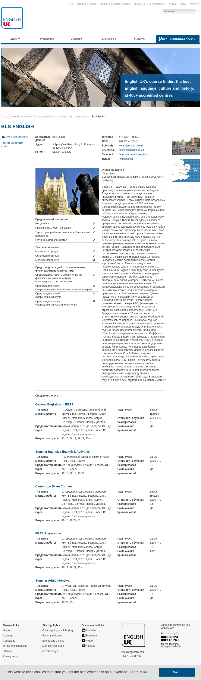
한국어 (147, 4)
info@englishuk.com (133, 652)
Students (47, 39)
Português (159, 4)
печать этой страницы (17, 137)
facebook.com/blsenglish (133, 154)
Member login (50, 651)
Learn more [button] (138, 672)
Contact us (9, 640)
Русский (172, 4)
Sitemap (7, 651)
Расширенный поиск (178, 39)
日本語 (137, 4)
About (15, 39)
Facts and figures (52, 635)
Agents (76, 39)
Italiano (127, 4)
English (92, 4)
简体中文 (194, 4)
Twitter (88, 640)
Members (109, 39)
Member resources (53, 645)
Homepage (23, 116)
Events (139, 39)
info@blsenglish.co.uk (131, 149)
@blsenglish (126, 158)
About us (8, 635)
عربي (71, 4)
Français (115, 4)
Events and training (54, 640)
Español (104, 4)
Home (6, 630)
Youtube (88, 645)
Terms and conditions (15, 645)
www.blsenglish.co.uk (131, 145)
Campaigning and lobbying (58, 630)
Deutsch (81, 4)
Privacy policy (11, 656)
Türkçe (183, 4)
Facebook (89, 635)
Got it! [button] (177, 672)
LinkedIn (89, 630)
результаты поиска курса (74, 116)
